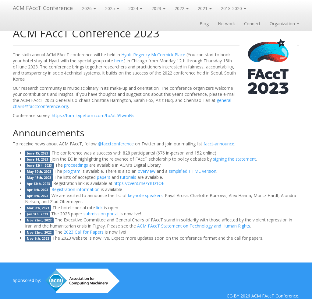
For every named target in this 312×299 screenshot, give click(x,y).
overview (146, 171)
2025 (112, 8)
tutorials (128, 177)
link (99, 207)
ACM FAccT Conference (43, 8)
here (118, 61)
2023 (158, 8)
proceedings (76, 165)
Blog (204, 23)
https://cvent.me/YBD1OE (139, 183)
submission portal (101, 214)
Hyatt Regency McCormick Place (153, 54)
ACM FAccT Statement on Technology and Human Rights (193, 226)
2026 (89, 8)
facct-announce (219, 144)
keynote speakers (145, 195)
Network (226, 23)
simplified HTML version (192, 171)
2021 (205, 8)
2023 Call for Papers (84, 232)
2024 (135, 8)
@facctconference (116, 144)
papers (103, 177)
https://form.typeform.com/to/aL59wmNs (93, 115)
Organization (284, 23)
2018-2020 (233, 8)
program (71, 171)
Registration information (75, 189)
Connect (252, 23)
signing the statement (234, 159)
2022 (182, 8)
